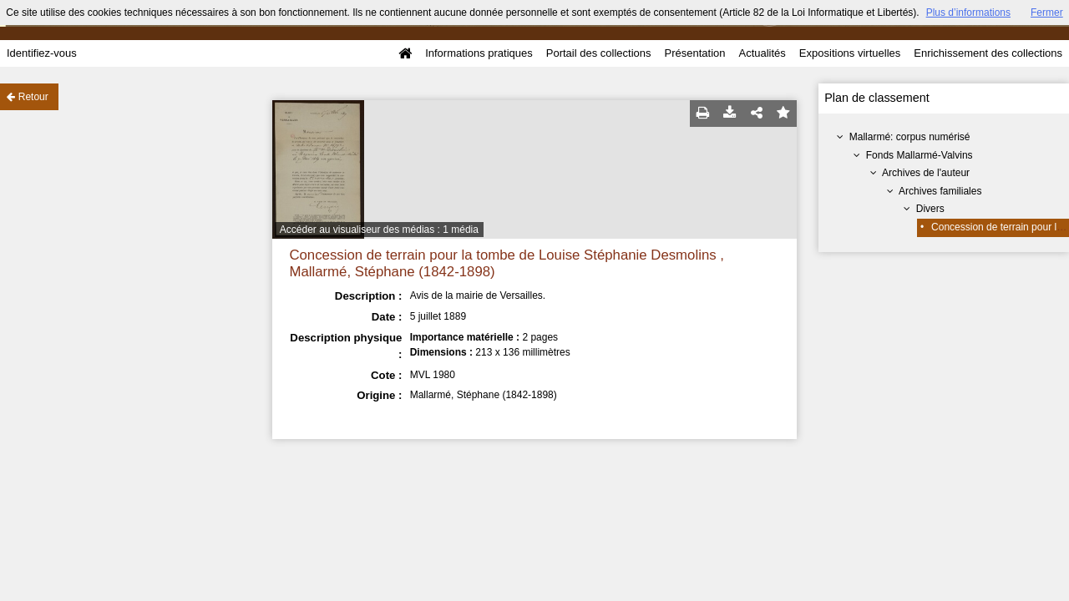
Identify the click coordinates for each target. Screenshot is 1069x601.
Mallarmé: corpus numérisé (909, 137)
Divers (930, 209)
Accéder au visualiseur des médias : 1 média (379, 229)
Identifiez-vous (42, 53)
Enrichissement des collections (988, 53)
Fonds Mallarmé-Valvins (919, 155)
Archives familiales (940, 191)
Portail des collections (598, 53)
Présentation (694, 53)
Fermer (1047, 12)
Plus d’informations (968, 12)
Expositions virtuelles (849, 53)
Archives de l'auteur (926, 173)
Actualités (761, 53)
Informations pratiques (479, 53)
